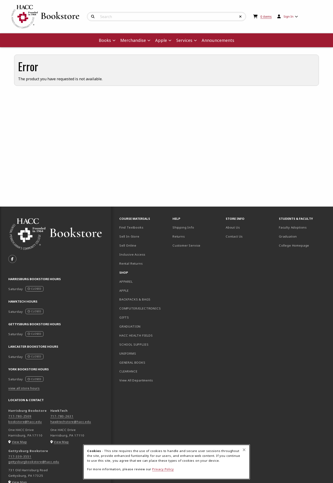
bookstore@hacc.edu (25, 422)
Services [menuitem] (184, 40)
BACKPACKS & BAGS (135, 299)
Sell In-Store (129, 236)
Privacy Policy (163, 469)
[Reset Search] (240, 17)
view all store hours (24, 388)
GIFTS (124, 317)
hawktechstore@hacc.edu (70, 422)
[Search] (92, 17)
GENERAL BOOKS (132, 362)
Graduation (288, 236)
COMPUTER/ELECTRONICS (140, 308)
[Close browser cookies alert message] (244, 450)
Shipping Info (183, 227)
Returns (179, 236)
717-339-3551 (19, 456)
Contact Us (234, 236)
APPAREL (126, 281)
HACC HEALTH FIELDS (136, 335)
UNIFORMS (127, 353)
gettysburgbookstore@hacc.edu (33, 462)
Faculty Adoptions (293, 227)
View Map (19, 442)
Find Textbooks (131, 227)
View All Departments (136, 380)
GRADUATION (130, 326)
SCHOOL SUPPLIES (133, 344)
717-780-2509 (19, 416)
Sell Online (127, 245)
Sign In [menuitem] (288, 16)
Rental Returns (131, 263)
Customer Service (186, 245)
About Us (233, 227)
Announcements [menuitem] (218, 40)
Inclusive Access (132, 254)
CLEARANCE (128, 371)
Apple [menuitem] (161, 40)
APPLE (124, 290)
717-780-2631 (62, 416)
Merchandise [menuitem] (133, 40)
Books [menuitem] (105, 40)
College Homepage (303, 245)
